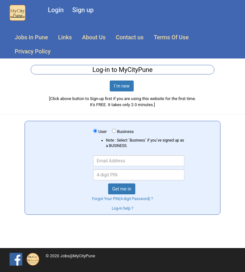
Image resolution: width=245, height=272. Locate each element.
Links (65, 37)
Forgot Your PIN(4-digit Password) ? (122, 199)
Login (56, 10)
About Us (94, 37)
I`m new (122, 86)
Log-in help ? (122, 208)
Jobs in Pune (31, 37)
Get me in (121, 188)
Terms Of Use (171, 37)
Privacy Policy (33, 51)
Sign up (83, 10)
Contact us (130, 37)
